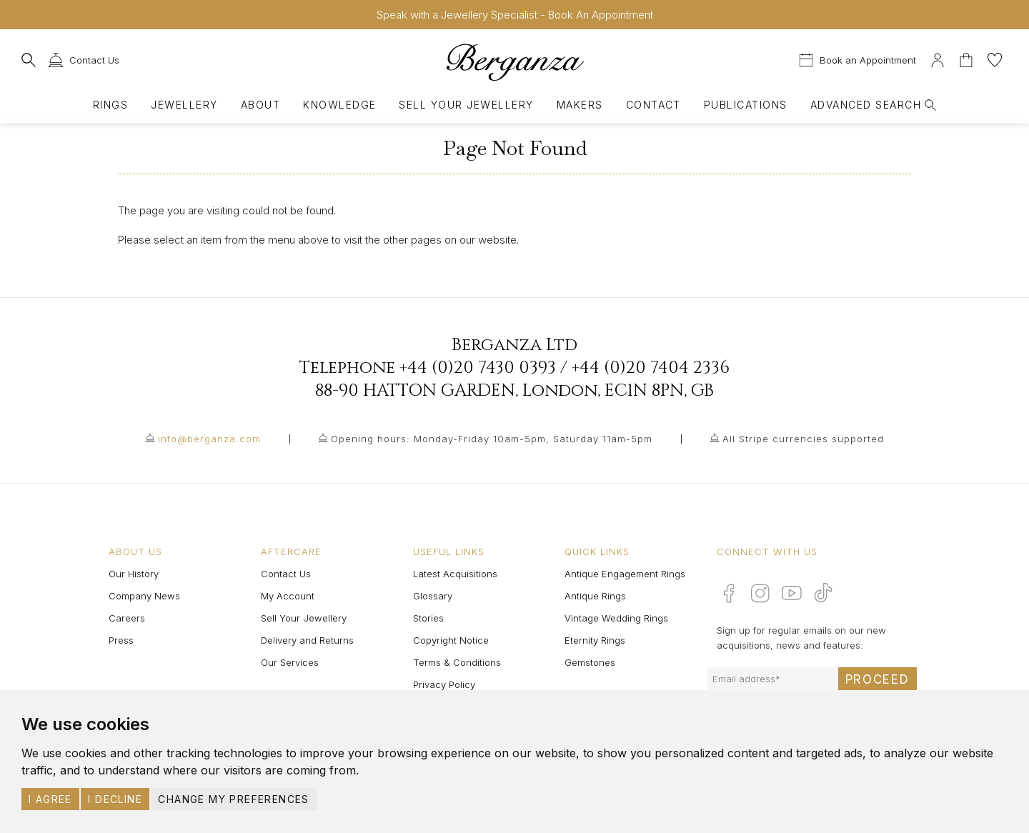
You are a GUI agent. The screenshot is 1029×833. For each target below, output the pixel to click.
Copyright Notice (451, 640)
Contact (653, 105)
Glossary (432, 596)
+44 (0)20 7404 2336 (651, 367)
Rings (110, 105)
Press (121, 640)
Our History (134, 573)
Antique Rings (595, 596)
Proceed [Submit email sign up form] (877, 679)
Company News (144, 596)
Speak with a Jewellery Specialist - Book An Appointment (515, 14)
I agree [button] (50, 799)
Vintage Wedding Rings (616, 618)
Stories (428, 618)
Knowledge (339, 105)
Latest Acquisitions (455, 573)
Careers (127, 618)
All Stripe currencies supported (803, 438)
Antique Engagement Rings (625, 573)
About (260, 105)
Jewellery (184, 105)
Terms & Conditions (457, 662)
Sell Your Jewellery (466, 105)
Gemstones (590, 662)
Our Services (290, 662)
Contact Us (286, 573)
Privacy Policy (444, 684)
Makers (580, 105)
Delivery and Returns (307, 640)
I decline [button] (115, 799)
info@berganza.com (209, 438)
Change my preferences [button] (233, 799)
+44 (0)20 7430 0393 (477, 367)
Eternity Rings (595, 640)
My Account (287, 596)
